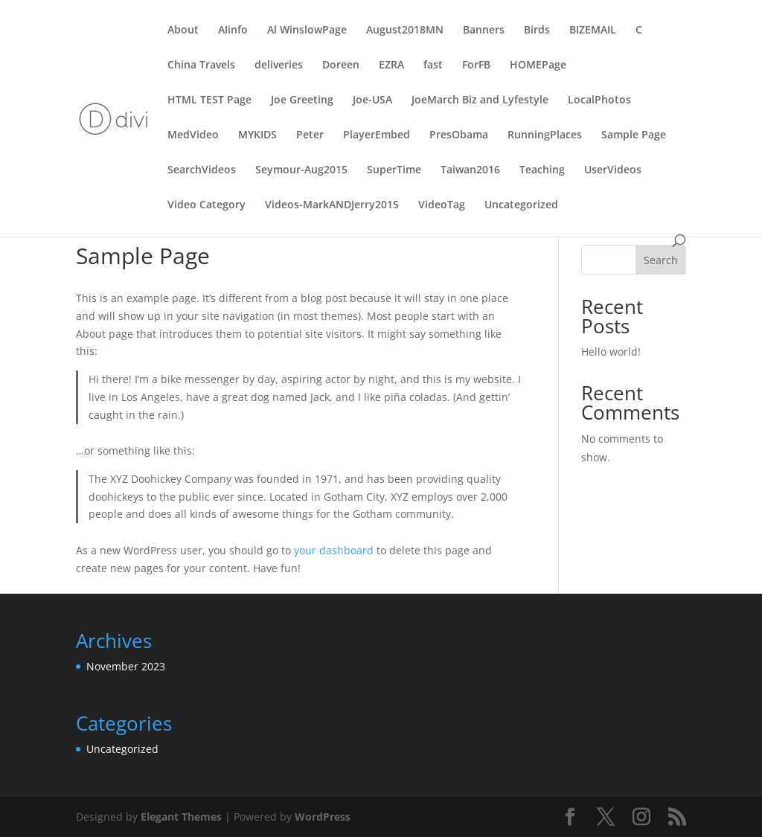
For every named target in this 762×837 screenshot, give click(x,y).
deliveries (278, 65)
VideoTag (441, 205)
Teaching (542, 170)
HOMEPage (538, 65)
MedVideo (193, 135)
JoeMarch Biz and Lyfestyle (480, 100)
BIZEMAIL (592, 30)
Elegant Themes (181, 816)
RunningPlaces (545, 135)
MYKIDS (257, 135)
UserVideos (612, 170)
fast (433, 65)
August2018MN (405, 30)
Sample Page (633, 135)
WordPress (322, 816)
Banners (484, 30)
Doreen (340, 65)
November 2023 (125, 666)
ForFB (476, 65)
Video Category (206, 205)
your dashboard (334, 550)
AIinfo (233, 30)
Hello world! (611, 351)
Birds (537, 30)
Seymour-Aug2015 (301, 170)
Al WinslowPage (307, 30)
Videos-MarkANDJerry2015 (332, 205)
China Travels (201, 65)
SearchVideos (201, 170)
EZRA (391, 65)
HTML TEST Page (209, 100)
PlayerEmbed (376, 135)
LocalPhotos (599, 100)
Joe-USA (372, 100)
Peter (310, 135)
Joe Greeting (302, 100)
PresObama (458, 135)
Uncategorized (521, 205)
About (183, 30)
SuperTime (394, 170)
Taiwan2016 (470, 170)
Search (661, 260)
